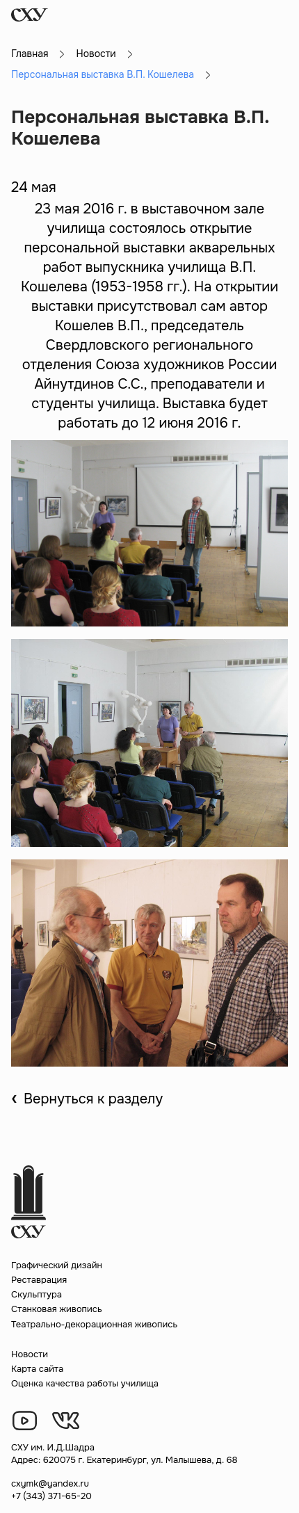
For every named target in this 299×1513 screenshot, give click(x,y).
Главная (29, 53)
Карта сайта (37, 1369)
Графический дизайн (56, 1265)
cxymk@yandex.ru (50, 1483)
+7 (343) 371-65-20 (51, 1496)
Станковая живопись (56, 1309)
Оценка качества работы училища (85, 1383)
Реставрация (39, 1280)
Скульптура (36, 1294)
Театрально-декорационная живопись (94, 1324)
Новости (95, 53)
